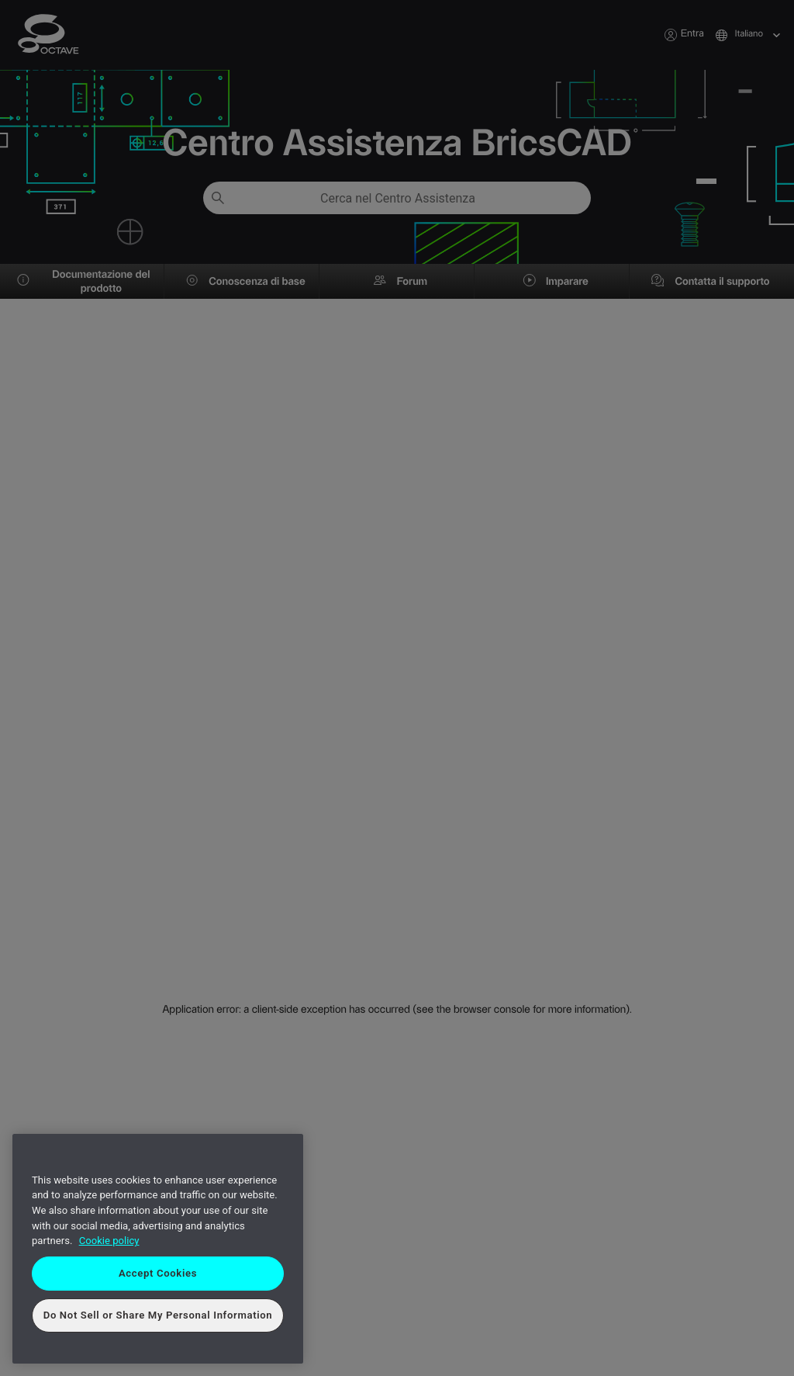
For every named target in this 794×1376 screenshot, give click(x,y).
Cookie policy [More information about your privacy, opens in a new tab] (109, 1240)
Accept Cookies (158, 1273)
